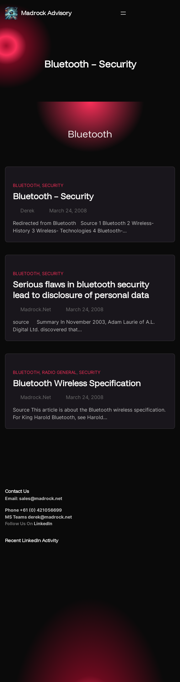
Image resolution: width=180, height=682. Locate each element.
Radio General (59, 372)
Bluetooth (26, 185)
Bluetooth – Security (53, 196)
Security (52, 185)
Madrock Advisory (46, 13)
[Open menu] (123, 13)
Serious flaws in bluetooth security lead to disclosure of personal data (81, 289)
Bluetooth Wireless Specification (77, 383)
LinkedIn (43, 523)
